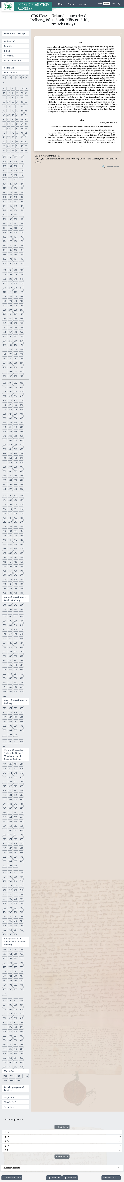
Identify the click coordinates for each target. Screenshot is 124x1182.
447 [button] (21, 544)
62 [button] (22, 124)
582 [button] (10, 717)
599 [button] (15, 734)
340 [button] (4, 427)
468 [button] (4, 570)
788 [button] (10, 980)
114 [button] (15, 170)
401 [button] (10, 495)
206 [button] (15, 274)
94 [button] (4, 150)
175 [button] (21, 236)
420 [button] (4, 517)
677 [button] (4, 843)
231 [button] (21, 301)
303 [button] (21, 383)
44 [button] (22, 110)
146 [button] (15, 206)
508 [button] (4, 625)
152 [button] (4, 214)
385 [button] (10, 475)
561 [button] (10, 682)
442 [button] (15, 540)
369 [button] (10, 458)
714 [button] (15, 885)
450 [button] (15, 548)
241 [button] (10, 314)
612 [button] (21, 768)
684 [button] (21, 848)
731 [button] (21, 903)
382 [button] (15, 471)
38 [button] (22, 106)
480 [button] (4, 584)
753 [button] (10, 930)
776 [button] (10, 967)
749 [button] (10, 925)
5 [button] (16, 77)
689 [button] (4, 856)
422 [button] (15, 517)
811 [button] (21, 1009)
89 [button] (8, 146)
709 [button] (10, 881)
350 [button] (15, 436)
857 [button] (10, 1062)
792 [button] (10, 985)
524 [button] (4, 643)
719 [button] (21, 890)
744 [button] (4, 921)
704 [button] (4, 876)
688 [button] (21, 852)
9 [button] (3, 82)
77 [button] (8, 137)
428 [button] (4, 526)
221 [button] (10, 292)
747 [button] (21, 921)
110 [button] (15, 166)
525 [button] (10, 643)
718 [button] (15, 890)
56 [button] (22, 119)
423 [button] (21, 517)
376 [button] (4, 466)
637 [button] (4, 799)
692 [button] (21, 856)
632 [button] (21, 790)
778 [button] (21, 967)
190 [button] (15, 254)
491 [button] (21, 593)
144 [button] (4, 206)
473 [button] (10, 575)
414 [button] (15, 509)
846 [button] (15, 1049)
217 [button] (10, 287)
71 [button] (8, 132)
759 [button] (4, 949)
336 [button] (4, 422)
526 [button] (15, 643)
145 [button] (10, 206)
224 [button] (4, 296)
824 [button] (4, 1027)
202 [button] (15, 270)
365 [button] (10, 453)
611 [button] (15, 768)
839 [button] (21, 1040)
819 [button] (21, 1018)
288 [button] (4, 367)
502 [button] (15, 616)
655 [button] (15, 817)
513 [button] (10, 629)
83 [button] (8, 141)
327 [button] (21, 409)
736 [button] (4, 912)
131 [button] (21, 188)
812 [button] (4, 1013)
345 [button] (10, 431)
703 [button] (21, 872)
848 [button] (4, 1053)
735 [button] (21, 907)
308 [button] (4, 391)
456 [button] (4, 557)
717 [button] (10, 890)
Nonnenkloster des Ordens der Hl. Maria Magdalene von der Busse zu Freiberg (14, 754)
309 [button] (10, 391)
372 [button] (4, 462)
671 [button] (15, 834)
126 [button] (15, 183)
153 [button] (10, 214)
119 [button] (21, 175)
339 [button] (21, 422)
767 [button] (4, 958)
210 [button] (15, 279)
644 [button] (21, 803)
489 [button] (10, 593)
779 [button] (4, 971)
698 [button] (10, 865)
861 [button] (10, 1066)
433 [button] (10, 531)
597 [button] (4, 734)
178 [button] (15, 241)
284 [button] (4, 363)
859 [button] (21, 1062)
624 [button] (21, 781)
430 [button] (15, 526)
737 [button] (10, 912)
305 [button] (10, 387)
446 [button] (15, 544)
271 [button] (21, 345)
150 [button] (15, 210)
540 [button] (4, 660)
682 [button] (10, 848)
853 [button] (10, 1058)
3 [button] (10, 77)
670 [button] (10, 834)
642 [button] (10, 803)
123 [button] (21, 179)
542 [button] (15, 660)
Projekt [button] (71, 4)
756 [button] (4, 934)
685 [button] (4, 852)
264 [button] (4, 340)
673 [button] (4, 839)
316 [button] (4, 400)
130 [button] (15, 188)
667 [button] (15, 830)
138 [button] (15, 197)
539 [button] (21, 656)
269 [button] (10, 345)
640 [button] (21, 799)
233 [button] (10, 305)
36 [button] (13, 106)
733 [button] (10, 907)
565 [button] (10, 687)
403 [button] (21, 495)
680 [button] (21, 843)
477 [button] (10, 579)
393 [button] (10, 484)
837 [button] (10, 1040)
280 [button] (4, 358)
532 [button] (4, 651)
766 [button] (21, 954)
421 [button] (10, 517)
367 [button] (21, 453)
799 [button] (4, 993)
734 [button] (15, 907)
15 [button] (26, 88)
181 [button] (10, 245)
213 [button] (10, 283)
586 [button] (10, 721)
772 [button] (10, 962)
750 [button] (15, 925)
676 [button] (21, 839)
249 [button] (10, 323)
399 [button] (21, 489)
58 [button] (4, 124)
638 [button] (10, 799)
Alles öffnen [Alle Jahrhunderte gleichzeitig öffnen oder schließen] (62, 1127)
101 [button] (10, 157)
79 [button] (17, 137)
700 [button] (4, 872)
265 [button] (10, 340)
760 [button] (10, 949)
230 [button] (15, 301)
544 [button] (4, 665)
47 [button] (8, 115)
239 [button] (21, 309)
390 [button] (15, 480)
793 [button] (15, 985)
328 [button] (4, 413)
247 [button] (21, 318)
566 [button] (15, 687)
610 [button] (10, 768)
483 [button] (21, 584)
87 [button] (26, 141)
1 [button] (3, 77)
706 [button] (15, 876)
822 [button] (15, 1022)
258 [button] (15, 332)
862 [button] (15, 1066)
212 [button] (4, 283)
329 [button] (10, 413)
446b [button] (25, 1076)
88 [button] (4, 146)
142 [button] (15, 201)
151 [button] (21, 210)
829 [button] (10, 1031)
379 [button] (21, 466)
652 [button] (21, 812)
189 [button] (10, 254)
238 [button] (15, 309)
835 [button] (21, 1035)
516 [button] (4, 634)
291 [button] (21, 367)
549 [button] (10, 669)
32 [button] (22, 102)
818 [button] (15, 1018)
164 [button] (4, 228)
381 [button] (10, 471)
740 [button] (4, 916)
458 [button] (15, 557)
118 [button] (15, 175)
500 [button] (4, 616)
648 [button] (21, 808)
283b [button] (18, 1076)
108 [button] (4, 166)
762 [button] (21, 949)
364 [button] (4, 453)
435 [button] (21, 531)
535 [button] (21, 651)
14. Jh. (6, 1141)
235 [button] (21, 305)
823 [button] (21, 1022)
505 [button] (10, 620)
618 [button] (10, 777)
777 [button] (15, 967)
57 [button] (26, 119)
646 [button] (10, 808)
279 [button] (21, 354)
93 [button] (26, 146)
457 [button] (10, 557)
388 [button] (4, 480)
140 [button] (4, 201)
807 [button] (21, 1005)
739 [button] (21, 912)
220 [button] (4, 292)
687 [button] (15, 852)
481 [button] (10, 584)
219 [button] (21, 287)
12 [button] (13, 88)
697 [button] (4, 865)
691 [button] (15, 856)
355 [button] (21, 440)
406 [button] (15, 500)
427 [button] (21, 522)
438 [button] (15, 535)
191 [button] (21, 254)
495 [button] (21, 605)
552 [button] (4, 673)
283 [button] (21, 358)
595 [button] (15, 730)
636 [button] (21, 795)
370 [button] (15, 458)
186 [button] (15, 250)
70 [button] (4, 132)
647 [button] (15, 808)
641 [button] (4, 803)
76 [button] (4, 137)
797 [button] (15, 989)
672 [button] (21, 834)
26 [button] (22, 97)
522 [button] (15, 638)
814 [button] (15, 1013)
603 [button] (21, 741)
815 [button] (21, 1013)
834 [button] (15, 1035)
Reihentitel (9, 41)
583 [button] (15, 717)
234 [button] (15, 305)
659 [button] (15, 821)
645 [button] (4, 808)
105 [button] (10, 161)
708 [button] (4, 881)
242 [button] (15, 314)
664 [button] (21, 826)
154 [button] (15, 214)
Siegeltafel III (10, 1107)
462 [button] (15, 562)
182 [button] (15, 245)
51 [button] (26, 115)
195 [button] (21, 259)
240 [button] (4, 314)
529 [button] (10, 647)
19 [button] (17, 93)
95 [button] (8, 150)
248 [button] (4, 323)
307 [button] (21, 387)
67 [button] (17, 128)
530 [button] (15, 647)
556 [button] (4, 678)
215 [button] (21, 283)
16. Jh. (7, 1150)
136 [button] (4, 197)
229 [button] (10, 301)
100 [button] (4, 157)
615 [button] (15, 773)
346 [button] (15, 431)
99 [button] (26, 150)
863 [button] (21, 1066)
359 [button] (21, 444)
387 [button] (21, 475)
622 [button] (10, 781)
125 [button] (10, 183)
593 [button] (4, 730)
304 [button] (4, 387)
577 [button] (4, 712)
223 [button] (21, 292)
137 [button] (10, 197)
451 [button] (21, 548)
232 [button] (4, 305)
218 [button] (15, 287)
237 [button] (10, 309)
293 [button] (10, 371)
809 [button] (10, 1009)
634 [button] (10, 795)
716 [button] (4, 890)
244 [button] (4, 318)
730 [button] (15, 903)
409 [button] (10, 504)
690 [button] (10, 856)
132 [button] (4, 192)
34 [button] (4, 106)
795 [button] (4, 989)
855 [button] (21, 1058)
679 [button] (15, 843)
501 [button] (10, 616)
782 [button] (21, 971)
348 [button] (4, 436)
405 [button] (10, 500)
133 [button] (10, 192)
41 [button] (8, 110)
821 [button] (10, 1022)
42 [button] (13, 110)
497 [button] (10, 609)
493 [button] (10, 605)
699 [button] (15, 865)
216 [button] (4, 287)
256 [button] (4, 332)
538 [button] (15, 656)
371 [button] (21, 458)
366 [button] (15, 453)
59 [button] (8, 124)
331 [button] (21, 413)
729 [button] (10, 903)
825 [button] (10, 1027)
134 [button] (15, 192)
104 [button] (4, 161)
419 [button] (21, 513)
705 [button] (10, 876)
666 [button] (10, 830)
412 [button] (4, 509)
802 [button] (15, 1000)
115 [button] (21, 170)
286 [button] (15, 363)
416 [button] (4, 513)
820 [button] (4, 1022)
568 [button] (4, 691)
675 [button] (15, 839)
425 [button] (10, 522)
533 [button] (10, 651)
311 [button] (21, 391)
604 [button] (4, 746)
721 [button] (10, 894)
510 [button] (15, 625)
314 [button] (15, 396)
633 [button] (4, 795)
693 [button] (4, 861)
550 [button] (15, 669)
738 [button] (15, 912)
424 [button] (4, 522)
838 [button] (15, 1040)
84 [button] (13, 141)
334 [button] (15, 418)
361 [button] (10, 449)
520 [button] (4, 638)
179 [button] (21, 241)
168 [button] (4, 232)
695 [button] (15, 861)
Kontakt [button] (83, 4)
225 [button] (10, 296)
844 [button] (4, 1049)
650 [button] (10, 812)
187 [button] (21, 250)
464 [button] (4, 566)
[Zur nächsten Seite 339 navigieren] (111, 1177)
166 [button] (15, 228)
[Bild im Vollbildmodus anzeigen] (121, 33)
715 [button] (21, 885)
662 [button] (10, 826)
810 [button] (15, 1009)
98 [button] (22, 150)
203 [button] (21, 270)
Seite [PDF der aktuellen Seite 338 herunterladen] (54, 1177)
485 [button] (10, 588)
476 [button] (4, 579)
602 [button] (15, 741)
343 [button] (21, 427)
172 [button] (4, 236)
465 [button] (10, 566)
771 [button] (4, 962)
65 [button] (8, 128)
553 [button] (10, 673)
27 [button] (26, 97)
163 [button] (21, 223)
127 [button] (21, 183)
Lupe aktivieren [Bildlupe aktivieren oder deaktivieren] (110, 166)
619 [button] (15, 777)
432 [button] (4, 531)
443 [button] (21, 540)
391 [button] (21, 480)
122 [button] (15, 179)
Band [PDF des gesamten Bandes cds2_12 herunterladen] (70, 1177)
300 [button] (4, 383)
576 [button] (21, 708)
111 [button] (21, 166)
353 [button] (10, 440)
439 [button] (21, 535)
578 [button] (10, 712)
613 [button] (4, 773)
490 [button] (15, 593)
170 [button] (15, 232)
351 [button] (21, 436)
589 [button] (4, 725)
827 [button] (21, 1027)
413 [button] (10, 509)
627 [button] (15, 786)
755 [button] (21, 930)
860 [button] (4, 1066)
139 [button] (21, 197)
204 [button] (4, 274)
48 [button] (13, 115)
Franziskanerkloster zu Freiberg (15, 701)
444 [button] (4, 544)
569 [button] (10, 691)
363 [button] (21, 449)
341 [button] (10, 427)
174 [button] (15, 236)
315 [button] (21, 396)
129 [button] (10, 188)
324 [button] (4, 409)
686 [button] (10, 852)
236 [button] (4, 309)
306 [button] (15, 387)
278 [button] (15, 354)
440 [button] (4, 540)
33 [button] (26, 102)
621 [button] (4, 781)
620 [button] (21, 777)
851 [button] (21, 1053)
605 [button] (4, 764)
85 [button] (17, 141)
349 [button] (10, 436)
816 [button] (4, 1018)
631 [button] (15, 790)
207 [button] (21, 274)
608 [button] (21, 764)
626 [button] (10, 786)
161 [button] (10, 223)
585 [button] (4, 721)
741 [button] (10, 916)
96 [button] (13, 150)
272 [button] (4, 349)
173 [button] (10, 236)
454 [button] (15, 553)
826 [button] (15, 1027)
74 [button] (22, 132)
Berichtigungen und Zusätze (14, 1088)
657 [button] (4, 821)
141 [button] (10, 201)
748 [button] (4, 925)
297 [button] (10, 376)
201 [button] (10, 270)
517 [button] (10, 634)
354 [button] (15, 440)
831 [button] (21, 1031)
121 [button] (10, 179)
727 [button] (21, 899)
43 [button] (17, 110)
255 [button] (21, 327)
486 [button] (15, 588)
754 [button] (15, 930)
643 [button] (15, 803)
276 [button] (4, 354)
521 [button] (10, 638)
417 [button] (10, 513)
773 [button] (15, 962)
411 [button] (21, 504)
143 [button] (21, 201)
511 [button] (21, 625)
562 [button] (15, 682)
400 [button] (4, 495)
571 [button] (21, 691)
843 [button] (21, 1044)
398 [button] (15, 489)
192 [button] (4, 259)
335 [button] (21, 418)
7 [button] (23, 77)
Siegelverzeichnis (12, 60)
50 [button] (22, 115)
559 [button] (21, 678)
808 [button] (4, 1009)
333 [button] (10, 418)
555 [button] (21, 673)
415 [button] (21, 509)
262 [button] (15, 336)
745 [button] (10, 921)
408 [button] (4, 504)
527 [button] (21, 643)
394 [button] (15, 484)
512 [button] (4, 629)
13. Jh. (6, 1136)
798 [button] (21, 989)
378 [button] (15, 466)
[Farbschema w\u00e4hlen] (119, 4)
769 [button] (15, 958)
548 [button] (4, 669)
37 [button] (17, 106)
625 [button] (4, 786)
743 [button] (21, 916)
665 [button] (4, 830)
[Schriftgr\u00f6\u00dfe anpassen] (113, 3)
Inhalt (7, 51)
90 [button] (13, 146)
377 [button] (10, 466)
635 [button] (15, 795)
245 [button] (10, 318)
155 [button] (21, 214)
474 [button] (15, 575)
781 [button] (15, 971)
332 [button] (4, 418)
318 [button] (15, 400)
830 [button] (15, 1031)
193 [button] (10, 259)
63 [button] (26, 124)
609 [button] (4, 768)
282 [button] (15, 358)
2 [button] (6, 77)
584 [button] (21, 717)
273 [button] (10, 349)
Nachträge (9, 1071)
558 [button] (15, 678)
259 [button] (21, 332)
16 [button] (4, 93)
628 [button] (21, 786)
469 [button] (10, 570)
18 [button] (13, 93)
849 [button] (10, 1053)
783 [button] (4, 976)
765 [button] (15, 954)
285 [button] (10, 363)
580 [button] (21, 712)
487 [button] (21, 588)
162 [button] (15, 223)
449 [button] (10, 548)
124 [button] (4, 183)
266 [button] (15, 340)
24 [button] (13, 97)
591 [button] (15, 725)
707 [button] (21, 876)
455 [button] (21, 553)
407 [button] (21, 500)
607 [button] (15, 764)
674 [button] (10, 839)
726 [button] (15, 899)
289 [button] (10, 367)
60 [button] (13, 124)
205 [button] (10, 274)
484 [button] (4, 588)
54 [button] (13, 119)
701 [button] (10, 872)
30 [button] (13, 102)
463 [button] (21, 562)
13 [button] (17, 88)
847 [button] (21, 1049)
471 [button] (21, 570)
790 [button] (21, 980)
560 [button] (4, 682)
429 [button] (10, 526)
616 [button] (21, 773)
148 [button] (4, 210)
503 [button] (21, 616)
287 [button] (21, 363)
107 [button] (21, 161)
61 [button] (17, 124)
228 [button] (4, 301)
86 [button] (22, 141)
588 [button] (21, 721)
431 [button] (21, 526)
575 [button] (15, 708)
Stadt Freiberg (11, 72)
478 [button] (15, 579)
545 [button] (10, 665)
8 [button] (26, 77)
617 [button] (4, 777)
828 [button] (4, 1031)
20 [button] (22, 93)
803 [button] (21, 1000)
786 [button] (21, 976)
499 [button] (21, 609)
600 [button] (4, 741)
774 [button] (21, 962)
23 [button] (8, 97)
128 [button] (4, 188)
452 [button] (4, 553)
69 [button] (26, 128)
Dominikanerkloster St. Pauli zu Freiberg (15, 598)
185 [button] (10, 250)
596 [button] (21, 730)
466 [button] (15, 566)
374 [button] (15, 462)
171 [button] (21, 232)
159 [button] (21, 219)
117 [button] (10, 175)
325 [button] (10, 409)
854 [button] (15, 1058)
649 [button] (4, 812)
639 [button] (15, 799)
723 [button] (21, 894)
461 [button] (10, 562)
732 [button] (4, 907)
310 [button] (15, 391)
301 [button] (10, 383)
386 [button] (15, 475)
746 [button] (15, 921)
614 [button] (10, 773)
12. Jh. (6, 1132)
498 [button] (15, 609)
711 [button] (21, 881)
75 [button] (26, 132)
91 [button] (17, 146)
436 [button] (4, 535)
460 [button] (4, 562)
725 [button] (10, 899)
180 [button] (4, 245)
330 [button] (15, 413)
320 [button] (4, 405)
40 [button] (4, 110)
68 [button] (22, 128)
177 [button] (10, 241)
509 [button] (10, 625)
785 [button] (15, 976)
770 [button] (21, 958)
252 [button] (4, 327)
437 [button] (10, 535)
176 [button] (4, 241)
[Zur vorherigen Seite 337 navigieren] (11, 1177)
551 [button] (21, 669)
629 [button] (4, 790)
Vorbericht (9, 56)
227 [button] (21, 296)
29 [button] (8, 102)
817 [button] (10, 1018)
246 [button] (15, 318)
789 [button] (15, 980)
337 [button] (10, 422)
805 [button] (10, 1005)
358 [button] (15, 444)
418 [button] (15, 513)
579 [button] (15, 712)
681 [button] (4, 848)
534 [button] (15, 651)
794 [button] (21, 985)
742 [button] (15, 916)
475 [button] (21, 575)
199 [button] (21, 263)
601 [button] (10, 741)
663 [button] (15, 826)
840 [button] (4, 1044)
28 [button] (4, 102)
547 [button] (21, 665)
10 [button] (4, 88)
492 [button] (4, 605)
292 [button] (4, 371)
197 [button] (10, 263)
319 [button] (21, 400)
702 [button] (15, 872)
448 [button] (4, 548)
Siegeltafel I (10, 1097)
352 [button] (4, 440)
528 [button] (4, 647)
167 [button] (21, 228)
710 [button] (15, 881)
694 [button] (10, 861)
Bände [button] (60, 4)
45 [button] (26, 110)
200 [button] (4, 270)
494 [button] (15, 605)
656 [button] (21, 817)
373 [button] (10, 462)
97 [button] (17, 150)
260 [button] (4, 336)
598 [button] (10, 734)
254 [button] (15, 327)
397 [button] (10, 489)
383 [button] (21, 471)
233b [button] (12, 1076)
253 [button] (10, 327)
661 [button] (4, 826)
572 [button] (4, 696)
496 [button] (4, 609)
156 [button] (4, 219)
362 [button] (15, 449)
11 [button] (8, 88)
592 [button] (21, 725)
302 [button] (15, 383)
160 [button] (4, 223)
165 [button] (10, 228)
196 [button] (4, 263)
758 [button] (15, 934)
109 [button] (10, 166)
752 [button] (4, 930)
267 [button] (21, 340)
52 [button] (4, 119)
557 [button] (10, 678)
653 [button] (4, 817)
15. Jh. (6, 1145)
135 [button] (21, 192)
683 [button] (15, 848)
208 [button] (4, 279)
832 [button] (4, 1035)
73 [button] (17, 132)
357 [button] (10, 444)
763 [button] (4, 954)
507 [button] (21, 620)
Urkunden (9, 68)
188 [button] (4, 254)
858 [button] (15, 1062)
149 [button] (10, 210)
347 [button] (21, 431)
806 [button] (15, 1005)
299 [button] (21, 376)
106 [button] (15, 161)
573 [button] (4, 708)
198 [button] (15, 263)
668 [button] (21, 830)
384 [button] (4, 475)
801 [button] (10, 1000)
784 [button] (10, 976)
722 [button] (15, 894)
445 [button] (10, 544)
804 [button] (4, 1005)
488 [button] (4, 593)
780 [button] (10, 971)
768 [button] (10, 958)
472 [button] (4, 575)
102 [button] (15, 157)
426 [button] (15, 522)
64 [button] (4, 128)
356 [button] (4, 444)
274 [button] (15, 349)
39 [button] (26, 106)
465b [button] (5, 1080)
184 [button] (4, 250)
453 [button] (10, 553)
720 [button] (4, 894)
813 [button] (10, 1013)
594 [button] (10, 730)
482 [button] (15, 584)
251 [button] (21, 323)
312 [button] (4, 396)
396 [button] (4, 489)
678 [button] (10, 843)
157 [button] (10, 219)
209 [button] (10, 279)
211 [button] (21, 279)
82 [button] (4, 141)
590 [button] (10, 725)
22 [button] (4, 97)
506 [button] (15, 620)
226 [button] (15, 296)
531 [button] (21, 647)
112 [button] (4, 170)
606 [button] (10, 764)
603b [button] (18, 1080)
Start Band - (15, 33)
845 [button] (10, 1049)
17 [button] (8, 93)
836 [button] (4, 1040)
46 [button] (4, 115)
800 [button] (4, 1000)
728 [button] (4, 903)
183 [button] (21, 245)
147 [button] (21, 206)
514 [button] (15, 629)
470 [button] (15, 570)
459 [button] (21, 557)
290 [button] (15, 367)
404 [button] (4, 500)
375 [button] (21, 462)
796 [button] (10, 989)
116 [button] (4, 175)
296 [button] (4, 376)
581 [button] (4, 717)
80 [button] (22, 137)
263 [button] (21, 336)
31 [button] (17, 102)
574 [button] (10, 708)
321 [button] (10, 405)
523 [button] (21, 638)
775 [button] (4, 967)
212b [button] (5, 1076)
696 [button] (21, 861)
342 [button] (15, 427)
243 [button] (21, 314)
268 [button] (4, 345)
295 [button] (21, 371)
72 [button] (13, 132)
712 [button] (4, 885)
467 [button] (21, 566)
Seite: (100, 3)
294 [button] (15, 371)
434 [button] (15, 531)
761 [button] (15, 949)
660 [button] (21, 821)
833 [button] (10, 1035)
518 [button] (15, 634)
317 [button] (10, 400)
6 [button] (20, 77)
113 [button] (10, 170)
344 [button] (4, 431)
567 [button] (21, 687)
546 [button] (15, 665)
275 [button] (21, 349)
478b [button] (12, 1080)
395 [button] (21, 484)
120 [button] (4, 179)
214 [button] (15, 283)
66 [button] (13, 128)
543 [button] (21, 660)
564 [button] (4, 687)
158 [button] (15, 219)
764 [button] (10, 954)
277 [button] (10, 354)
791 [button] (4, 985)
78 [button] (13, 137)
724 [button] (4, 899)
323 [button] (21, 405)
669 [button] (4, 834)
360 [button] (4, 449)
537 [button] (10, 656)
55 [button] (17, 119)
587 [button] (15, 721)
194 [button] (15, 259)
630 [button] (10, 790)
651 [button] (15, 812)
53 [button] (8, 119)
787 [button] (4, 980)
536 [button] (4, 656)
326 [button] (15, 409)
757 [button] (10, 934)
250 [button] (15, 323)
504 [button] (4, 620)
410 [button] (15, 504)
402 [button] (15, 495)
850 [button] (15, 1053)
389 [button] (10, 480)
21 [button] (26, 93)
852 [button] (4, 1058)
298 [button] (15, 376)
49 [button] (17, 115)
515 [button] (21, 629)
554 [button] (15, 673)
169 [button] (10, 232)
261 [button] (10, 336)
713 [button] (10, 885)
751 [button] (21, 925)
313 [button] (10, 396)
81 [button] (26, 137)
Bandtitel (8, 46)
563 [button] (21, 682)
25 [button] (17, 97)
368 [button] (4, 458)
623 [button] (15, 781)
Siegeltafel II (10, 1102)
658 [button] (10, 821)
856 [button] (4, 1062)
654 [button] (10, 817)
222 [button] (15, 292)
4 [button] (13, 77)
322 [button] (15, 405)
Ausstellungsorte (12, 1168)
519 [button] (21, 634)
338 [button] (15, 422)
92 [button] (22, 146)
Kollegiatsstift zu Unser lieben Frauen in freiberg (15, 941)
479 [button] (21, 579)
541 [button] (10, 660)
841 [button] (10, 1044)
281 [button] (10, 358)
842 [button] (15, 1044)
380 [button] (4, 471)
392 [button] (4, 484)
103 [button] (21, 157)
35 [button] (8, 106)
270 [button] (15, 345)
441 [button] (10, 540)
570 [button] (15, 691)
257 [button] (10, 332)
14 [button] (22, 88)
